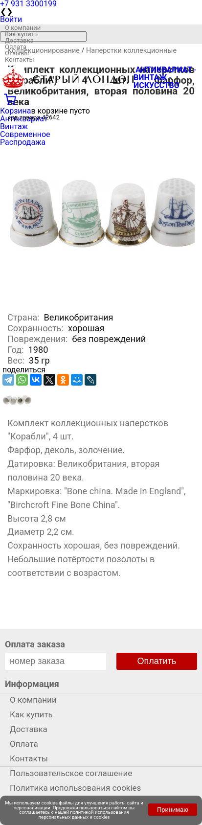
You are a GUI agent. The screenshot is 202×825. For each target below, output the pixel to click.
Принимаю (172, 809)
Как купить (21, 34)
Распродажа (22, 142)
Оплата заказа (35, 644)
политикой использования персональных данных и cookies (84, 814)
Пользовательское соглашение (71, 773)
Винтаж (14, 126)
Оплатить (157, 661)
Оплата (15, 46)
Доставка (19, 40)
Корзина (15, 110)
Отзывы (17, 53)
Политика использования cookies (75, 788)
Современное (25, 134)
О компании (23, 27)
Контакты (19, 59)
